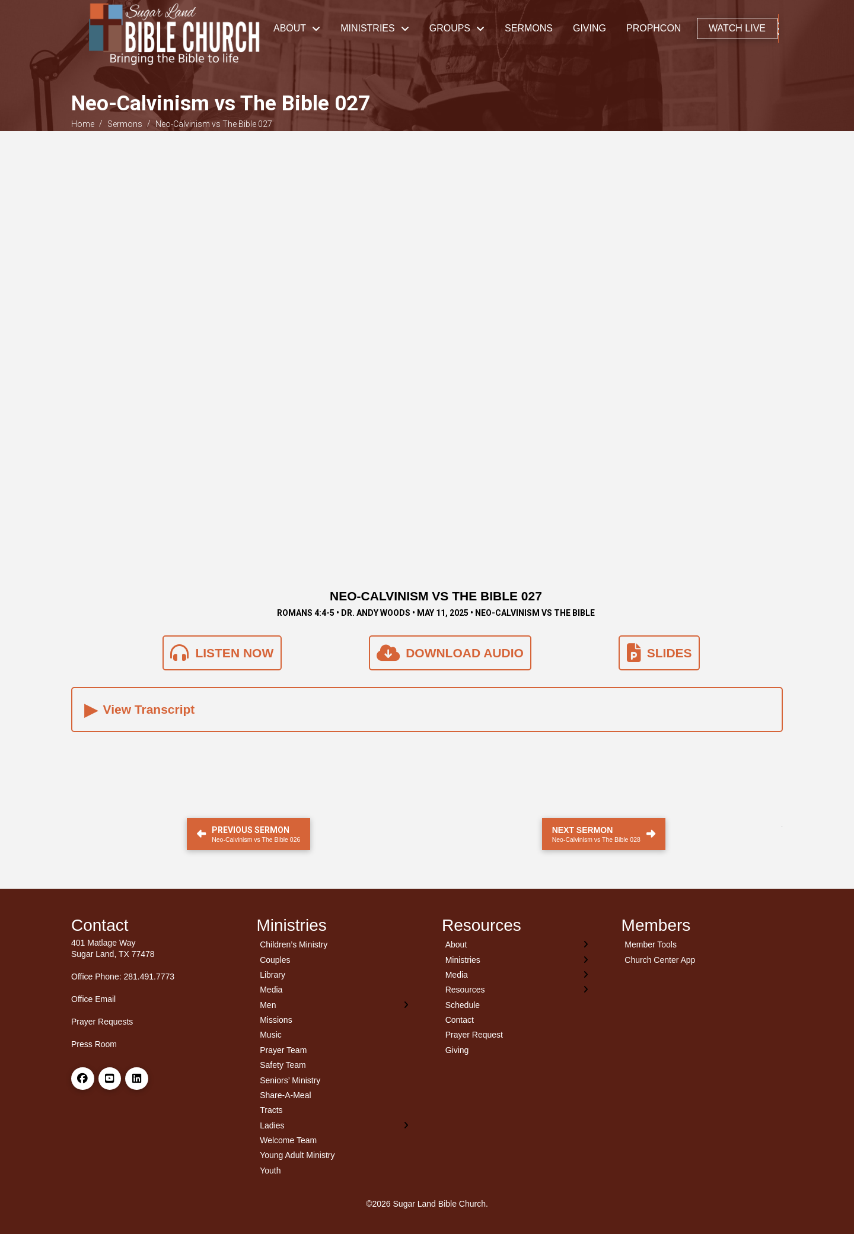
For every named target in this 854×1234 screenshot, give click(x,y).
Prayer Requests (102, 1021)
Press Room (94, 1044)
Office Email (93, 999)
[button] (778, 28)
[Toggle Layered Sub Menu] (335, 1004)
